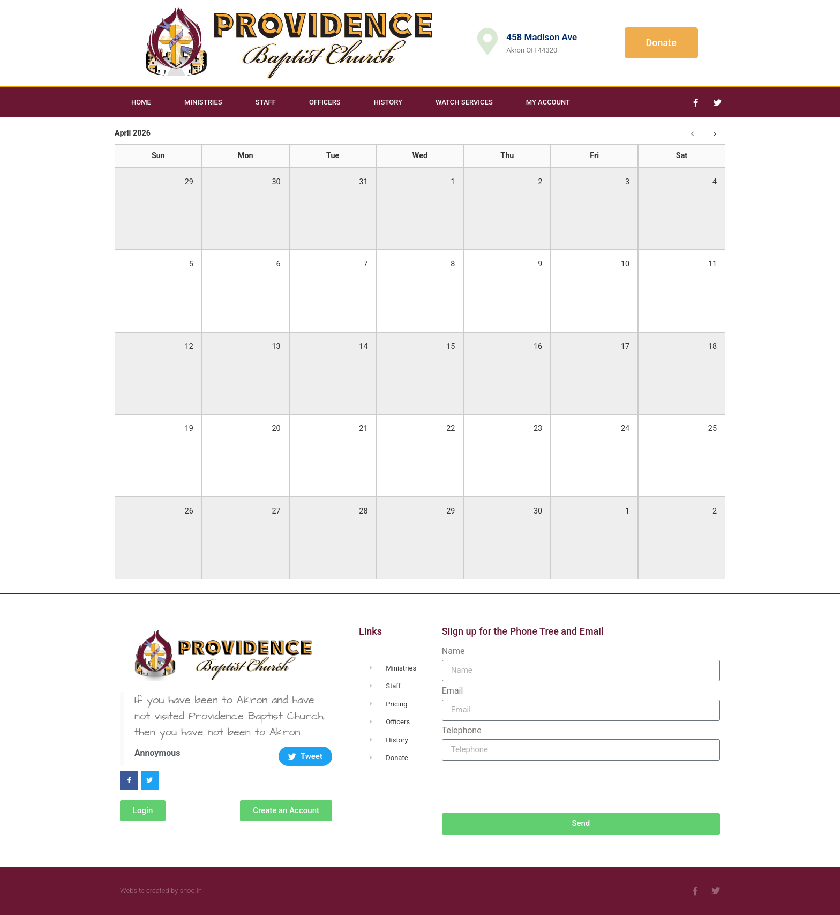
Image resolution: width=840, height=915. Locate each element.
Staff (266, 102)
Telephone (462, 730)
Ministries (203, 102)
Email (452, 691)
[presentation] (523, 787)
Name (453, 651)
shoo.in (190, 891)
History (388, 102)
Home (141, 102)
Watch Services (464, 102)
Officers (325, 102)
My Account (548, 102)
